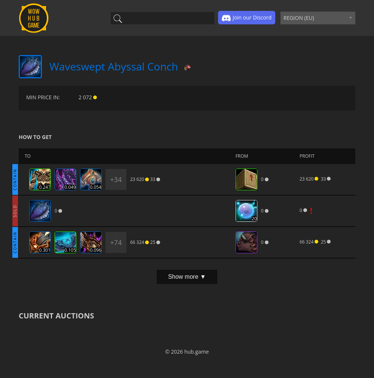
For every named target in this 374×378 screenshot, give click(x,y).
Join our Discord (247, 17)
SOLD (15, 211)
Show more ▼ (187, 276)
